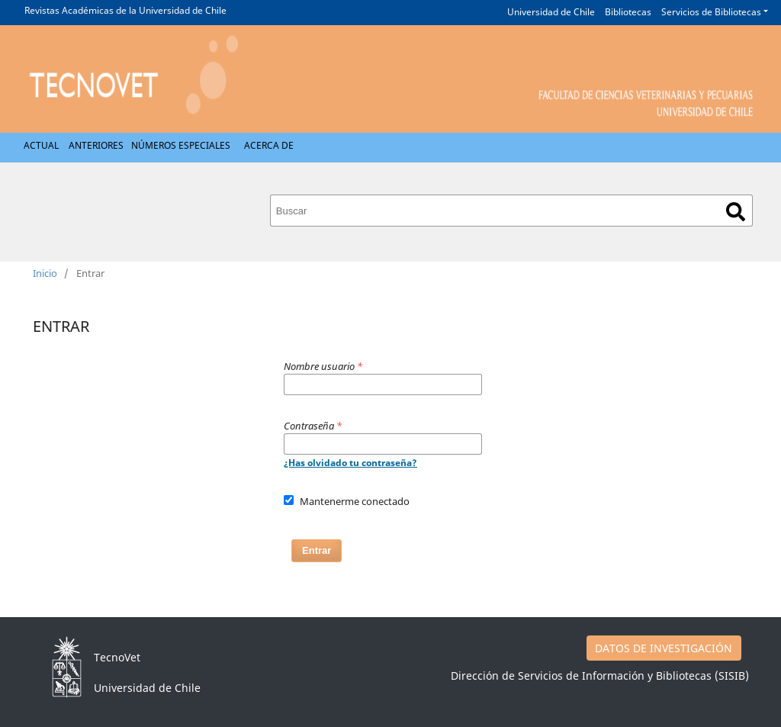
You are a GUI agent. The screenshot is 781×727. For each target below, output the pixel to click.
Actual (41, 145)
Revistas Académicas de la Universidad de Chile (125, 10)
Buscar (735, 211)
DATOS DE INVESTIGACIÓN (663, 648)
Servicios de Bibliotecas (711, 11)
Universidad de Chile (551, 11)
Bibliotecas (628, 11)
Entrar (316, 550)
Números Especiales (180, 145)
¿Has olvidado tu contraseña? (350, 462)
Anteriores (96, 145)
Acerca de (269, 145)
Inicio (45, 273)
